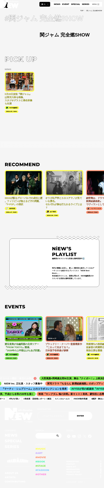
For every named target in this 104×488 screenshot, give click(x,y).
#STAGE (40, 465)
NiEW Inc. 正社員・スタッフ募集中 (25, 383)
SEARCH (39, 430)
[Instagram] (79, 436)
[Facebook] (89, 436)
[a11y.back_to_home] (9, 5)
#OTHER (40, 474)
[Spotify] (68, 436)
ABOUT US (11, 473)
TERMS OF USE (73, 472)
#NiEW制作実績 (82, 399)
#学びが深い (15, 399)
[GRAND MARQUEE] (18, 460)
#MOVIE (40, 457)
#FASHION (42, 470)
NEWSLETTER (44, 409)
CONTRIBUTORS (15, 481)
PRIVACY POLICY (74, 474)
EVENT (65, 4)
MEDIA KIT (71, 467)
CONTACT (70, 464)
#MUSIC (40, 448)
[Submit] (58, 436)
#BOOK (40, 461)
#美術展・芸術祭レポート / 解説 (39, 399)
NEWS (57, 4)
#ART (39, 453)
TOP (82, 10)
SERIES (85, 4)
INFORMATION (73, 469)
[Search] (48, 436)
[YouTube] (74, 436)
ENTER (80, 416)
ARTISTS (10, 477)
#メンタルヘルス (64, 399)
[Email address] (53, 416)
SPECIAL (75, 4)
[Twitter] (84, 436)
